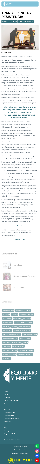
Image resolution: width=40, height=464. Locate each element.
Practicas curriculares (11, 400)
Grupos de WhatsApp (11, 434)
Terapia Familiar (9, 416)
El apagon (7, 431)
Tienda (6, 394)
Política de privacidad (20, 446)
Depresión (7, 422)
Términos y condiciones (20, 454)
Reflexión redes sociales (12, 440)
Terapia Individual (9, 413)
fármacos (7, 437)
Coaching (7, 397)
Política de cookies (20, 450)
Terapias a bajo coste (11, 419)
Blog (5, 403)
